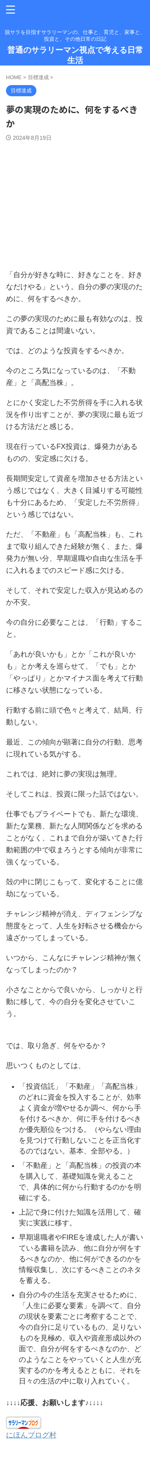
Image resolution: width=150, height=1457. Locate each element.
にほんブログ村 (31, 1435)
